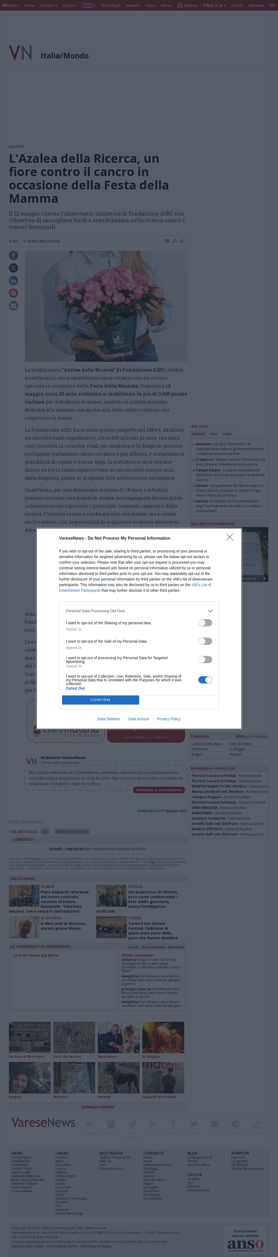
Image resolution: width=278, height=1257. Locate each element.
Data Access (138, 719)
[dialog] (139, 628)
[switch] (205, 622)
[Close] (231, 539)
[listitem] (139, 611)
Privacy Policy (168, 719)
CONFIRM (101, 700)
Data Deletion (109, 719)
